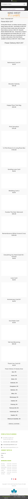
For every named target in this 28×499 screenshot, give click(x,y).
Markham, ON (14, 390)
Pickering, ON (14, 404)
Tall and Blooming (14, 342)
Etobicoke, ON (14, 382)
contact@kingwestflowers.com (10, 444)
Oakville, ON (14, 400)
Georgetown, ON (14, 386)
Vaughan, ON (14, 415)
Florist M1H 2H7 (9, 18)
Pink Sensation (14, 126)
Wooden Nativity (13, 84)
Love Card (14, 278)
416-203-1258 (6, 441)
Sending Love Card (14, 169)
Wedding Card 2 (14, 191)
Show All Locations (14, 423)
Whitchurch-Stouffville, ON (14, 418)
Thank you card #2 (14, 363)
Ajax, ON (14, 372)
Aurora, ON (14, 375)
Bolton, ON (14, 379)
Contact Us (3, 453)
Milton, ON (14, 393)
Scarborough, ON (14, 411)
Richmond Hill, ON (14, 408)
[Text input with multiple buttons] (13, 9)
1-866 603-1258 (13, 441)
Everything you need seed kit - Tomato (14, 255)
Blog (2, 455)
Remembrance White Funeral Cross (14, 233)
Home (2, 18)
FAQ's (2, 457)
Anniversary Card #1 (14, 299)
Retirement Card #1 (14, 62)
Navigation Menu (6, 4)
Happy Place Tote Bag (14, 105)
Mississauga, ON (14, 397)
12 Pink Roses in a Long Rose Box (14, 148)
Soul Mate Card (14, 321)
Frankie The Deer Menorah (14, 212)
